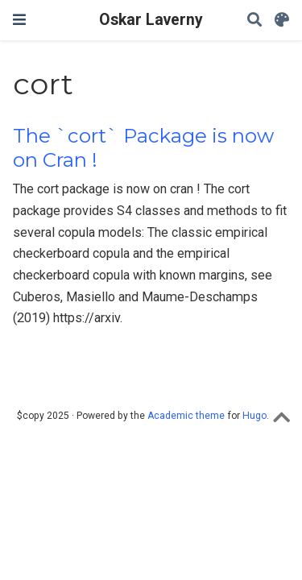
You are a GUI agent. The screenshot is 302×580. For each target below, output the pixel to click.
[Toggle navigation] (19, 20)
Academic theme (186, 415)
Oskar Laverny (151, 19)
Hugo (254, 415)
